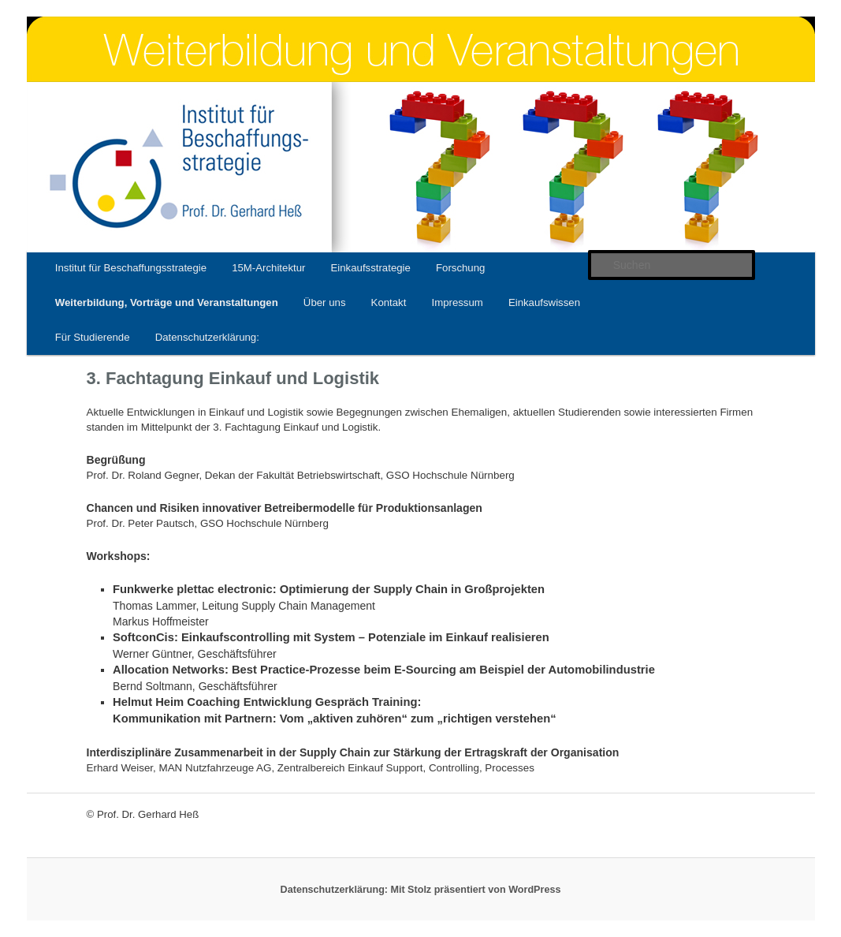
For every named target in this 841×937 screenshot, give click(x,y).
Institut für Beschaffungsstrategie (131, 268)
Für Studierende (92, 337)
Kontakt (389, 302)
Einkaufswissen (544, 302)
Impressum (456, 302)
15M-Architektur (268, 268)
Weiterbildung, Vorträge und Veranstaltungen (166, 302)
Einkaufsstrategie (370, 268)
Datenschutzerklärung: (207, 337)
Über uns (324, 302)
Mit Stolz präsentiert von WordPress (475, 889)
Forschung (460, 268)
